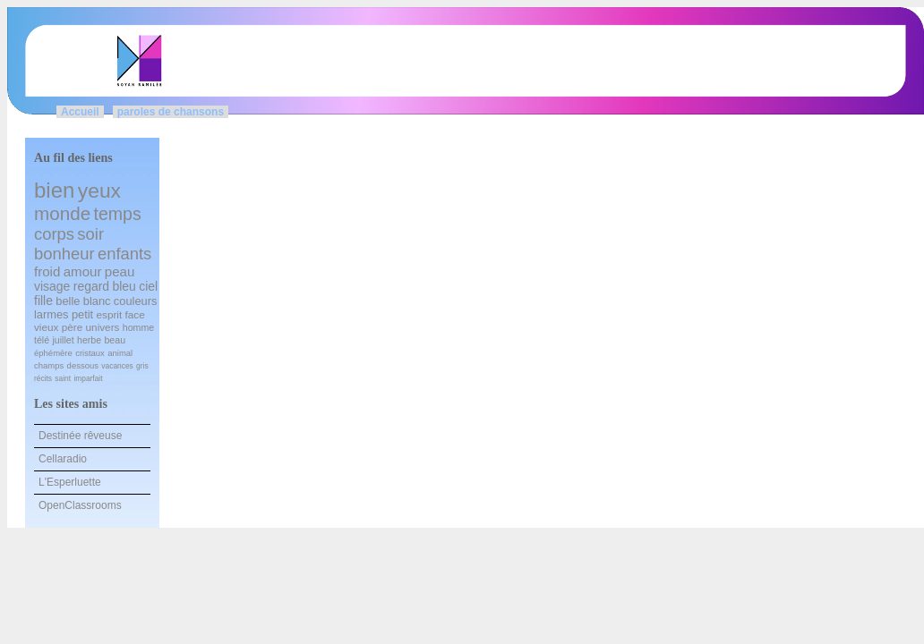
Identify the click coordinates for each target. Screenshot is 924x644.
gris (142, 365)
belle (68, 301)
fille (43, 300)
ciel (148, 286)
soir (90, 234)
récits (43, 378)
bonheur (64, 253)
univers (103, 327)
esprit (110, 314)
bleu (123, 286)
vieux (46, 327)
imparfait (87, 378)
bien (54, 190)
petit (82, 314)
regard (91, 286)
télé (41, 340)
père (72, 327)
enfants (124, 253)
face (135, 314)
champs (49, 365)
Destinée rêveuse (80, 435)
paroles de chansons (170, 112)
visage (52, 286)
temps (117, 214)
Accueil (80, 112)
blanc (97, 301)
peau (120, 271)
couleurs (136, 301)
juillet (62, 340)
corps (54, 234)
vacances (117, 365)
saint (63, 378)
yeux (99, 190)
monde (62, 213)
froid (47, 271)
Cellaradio (62, 459)
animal (120, 353)
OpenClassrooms (80, 505)
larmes (51, 314)
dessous (82, 365)
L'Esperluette (69, 482)
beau (114, 340)
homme (138, 327)
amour (83, 271)
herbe (89, 340)
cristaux (90, 353)
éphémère (53, 353)
